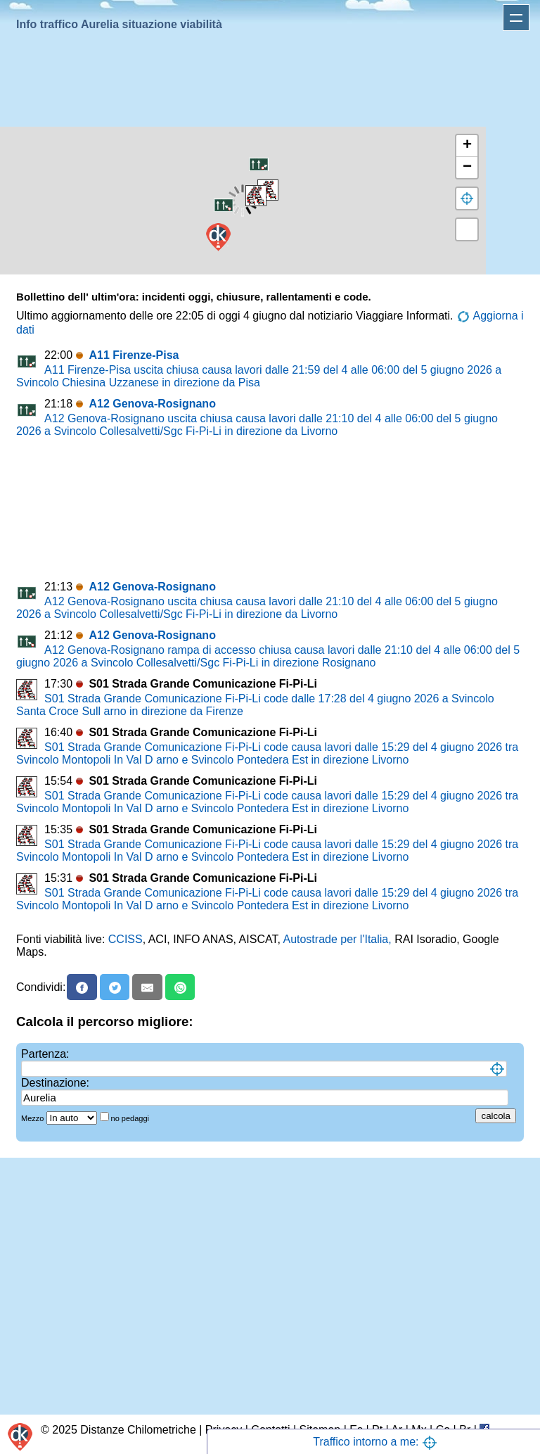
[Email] (147, 987)
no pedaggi (131, 1118)
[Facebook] (82, 987)
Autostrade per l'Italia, (337, 939)
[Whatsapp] (180, 987)
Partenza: (45, 1054)
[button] (258, 164)
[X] (115, 987)
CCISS (125, 939)
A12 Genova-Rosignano (152, 404)
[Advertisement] (267, 81)
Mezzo (33, 1118)
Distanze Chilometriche (138, 1430)
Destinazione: (55, 1083)
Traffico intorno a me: (375, 1442)
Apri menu (516, 17)
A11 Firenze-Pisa (134, 355)
